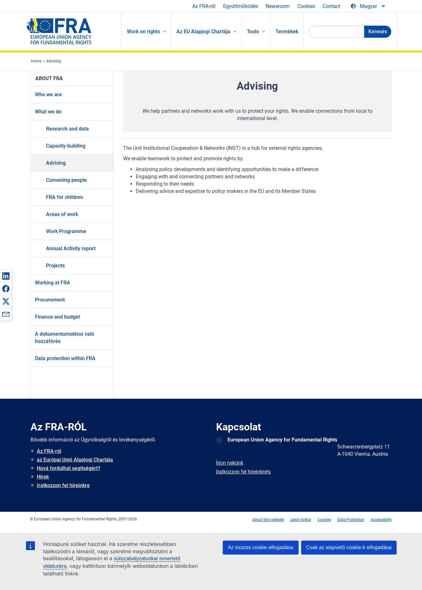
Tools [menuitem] (253, 32)
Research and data (67, 129)
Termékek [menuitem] (286, 32)
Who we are (48, 95)
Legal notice (300, 519)
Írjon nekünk (229, 463)
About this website (268, 519)
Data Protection (350, 519)
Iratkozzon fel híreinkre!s (243, 472)
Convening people (66, 180)
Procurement (50, 300)
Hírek (43, 477)
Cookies (306, 6)
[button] (5, 276)
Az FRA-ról (203, 6)
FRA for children (64, 197)
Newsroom (278, 6)
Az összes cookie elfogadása (260, 547)
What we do (48, 112)
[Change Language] (368, 6)
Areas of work (62, 214)
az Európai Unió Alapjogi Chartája (75, 460)
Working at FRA (52, 283)
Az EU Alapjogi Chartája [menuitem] (203, 32)
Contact (331, 6)
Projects (55, 266)
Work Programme (66, 231)
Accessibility (381, 519)
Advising (53, 61)
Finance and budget (57, 317)
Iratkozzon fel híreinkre (63, 485)
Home (36, 61)
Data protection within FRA (65, 358)
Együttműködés (240, 6)
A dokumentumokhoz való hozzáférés (64, 337)
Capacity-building (65, 146)
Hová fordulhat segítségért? (68, 468)
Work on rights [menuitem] (143, 32)
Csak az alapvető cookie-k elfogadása (349, 547)
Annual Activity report (71, 248)
